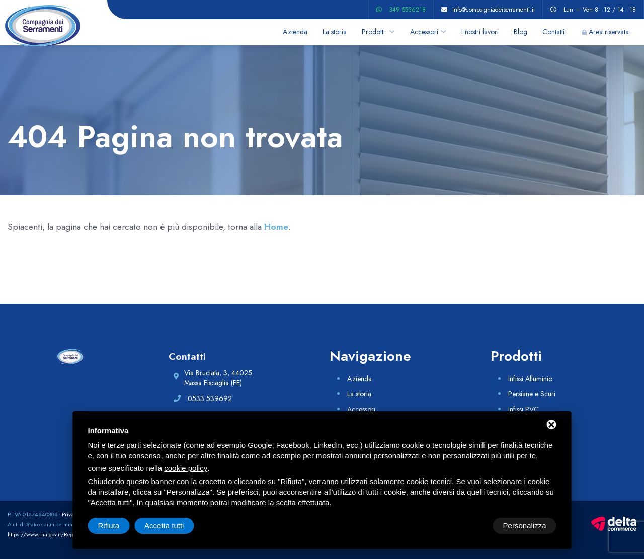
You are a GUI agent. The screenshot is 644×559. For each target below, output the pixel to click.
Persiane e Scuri (531, 394)
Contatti (553, 32)
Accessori (424, 32)
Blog (520, 32)
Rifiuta (471, 525)
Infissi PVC (523, 409)
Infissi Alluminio (530, 379)
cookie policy (185, 468)
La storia (335, 32)
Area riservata (609, 32)
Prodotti (374, 32)
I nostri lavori (480, 32)
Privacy (70, 514)
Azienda (295, 32)
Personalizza (119, 525)
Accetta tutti (526, 525)
